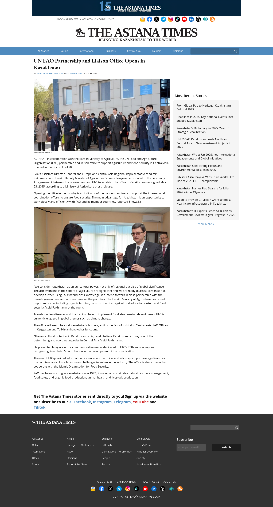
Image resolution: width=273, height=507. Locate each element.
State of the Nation (77, 464)
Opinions (178, 51)
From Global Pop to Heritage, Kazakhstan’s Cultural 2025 (204, 107)
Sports (36, 464)
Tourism (156, 51)
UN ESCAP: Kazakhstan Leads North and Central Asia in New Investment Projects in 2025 (204, 143)
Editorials (107, 445)
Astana (71, 438)
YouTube (141, 401)
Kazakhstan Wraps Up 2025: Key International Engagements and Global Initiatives (206, 156)
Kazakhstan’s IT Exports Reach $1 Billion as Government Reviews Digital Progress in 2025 (206, 213)
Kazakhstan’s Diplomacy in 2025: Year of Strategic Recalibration (202, 130)
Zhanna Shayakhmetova (50, 73)
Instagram (102, 401)
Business (111, 51)
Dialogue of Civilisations (80, 445)
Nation (64, 51)
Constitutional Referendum (117, 451)
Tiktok (39, 407)
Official (36, 458)
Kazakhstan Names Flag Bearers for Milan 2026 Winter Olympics (203, 190)
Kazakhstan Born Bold (149, 464)
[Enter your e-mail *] (191, 447)
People (106, 458)
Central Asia (134, 51)
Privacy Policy (149, 481)
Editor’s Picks (143, 445)
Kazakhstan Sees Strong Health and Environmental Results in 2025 (199, 167)
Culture (36, 445)
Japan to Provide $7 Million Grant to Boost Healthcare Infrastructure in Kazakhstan (204, 201)
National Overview (147, 451)
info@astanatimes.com (145, 496)
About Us (169, 481)
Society (140, 458)
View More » (206, 224)
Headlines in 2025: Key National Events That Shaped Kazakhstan (205, 119)
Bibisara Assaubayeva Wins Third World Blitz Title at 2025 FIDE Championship (205, 179)
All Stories (43, 51)
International (86, 51)
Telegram (122, 401)
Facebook (82, 401)
